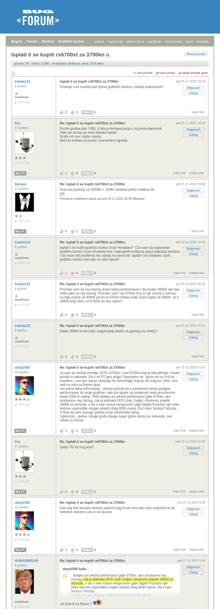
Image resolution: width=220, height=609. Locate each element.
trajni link (198, 112)
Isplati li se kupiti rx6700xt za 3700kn (89, 81)
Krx (18, 123)
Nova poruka (195, 54)
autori (190, 41)
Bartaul (21, 184)
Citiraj (193, 93)
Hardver (47, 41)
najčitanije (154, 41)
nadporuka (196, 173)
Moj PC (20, 173)
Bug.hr (16, 41)
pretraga (203, 41)
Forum (32, 41)
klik (62, 193)
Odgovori (193, 87)
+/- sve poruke (143, 72)
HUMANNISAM (27, 561)
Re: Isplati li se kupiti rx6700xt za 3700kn (92, 123)
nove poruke (173, 41)
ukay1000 (23, 368)
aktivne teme (135, 41)
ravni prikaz (167, 72)
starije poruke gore (195, 72)
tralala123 (23, 81)
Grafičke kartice (71, 41)
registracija (115, 41)
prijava (99, 41)
